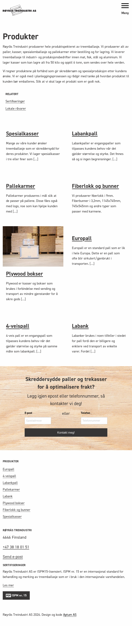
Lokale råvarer (15, 108)
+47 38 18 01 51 (16, 547)
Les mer (8, 585)
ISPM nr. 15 (16, 595)
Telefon (85, 413)
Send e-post (13, 556)
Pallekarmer (20, 186)
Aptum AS (69, 614)
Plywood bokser (24, 273)
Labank (80, 326)
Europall (82, 238)
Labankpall (84, 133)
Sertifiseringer (15, 101)
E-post (28, 413)
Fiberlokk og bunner (95, 186)
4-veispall (17, 326)
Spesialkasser (22, 133)
